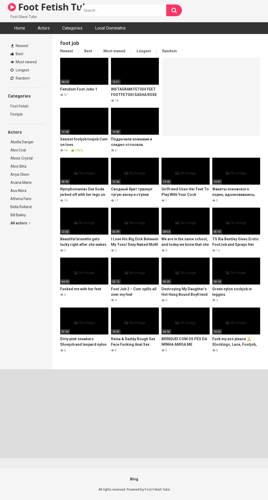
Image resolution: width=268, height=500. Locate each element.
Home (19, 28)
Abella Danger (22, 142)
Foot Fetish (19, 106)
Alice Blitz (18, 166)
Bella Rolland (21, 207)
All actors (20, 223)
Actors (44, 28)
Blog (134, 479)
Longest (19, 70)
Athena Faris (20, 199)
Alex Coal (18, 150)
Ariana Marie (21, 182)
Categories (72, 28)
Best (16, 54)
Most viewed (23, 62)
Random (20, 78)
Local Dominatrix (110, 28)
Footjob (16, 114)
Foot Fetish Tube (51, 7)
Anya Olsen (19, 174)
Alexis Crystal (21, 158)
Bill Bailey (18, 215)
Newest (19, 46)
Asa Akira (18, 191)
